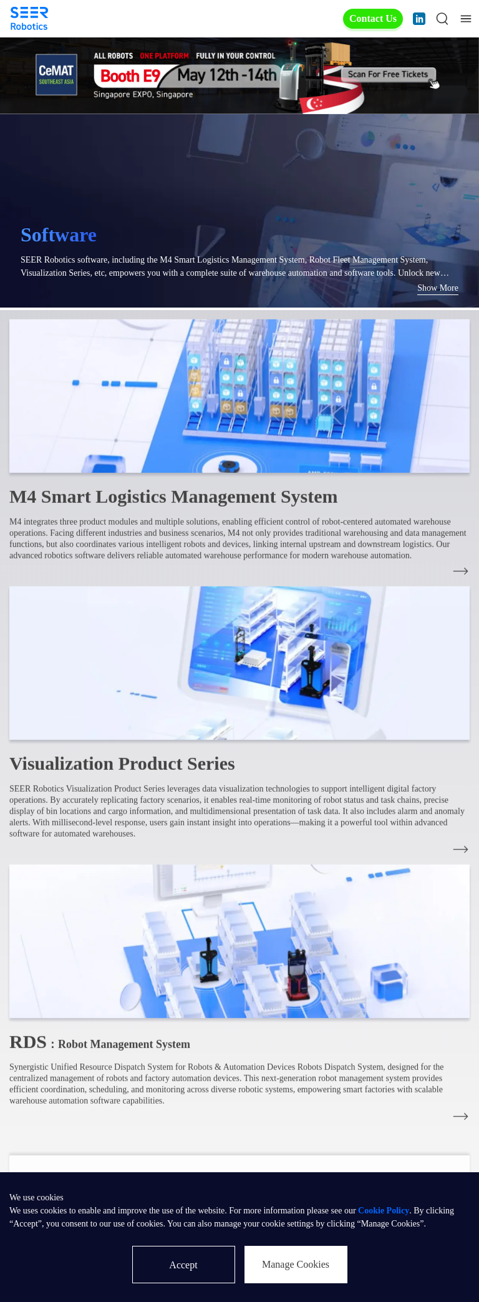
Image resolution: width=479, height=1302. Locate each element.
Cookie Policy (383, 1210)
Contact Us (373, 18)
